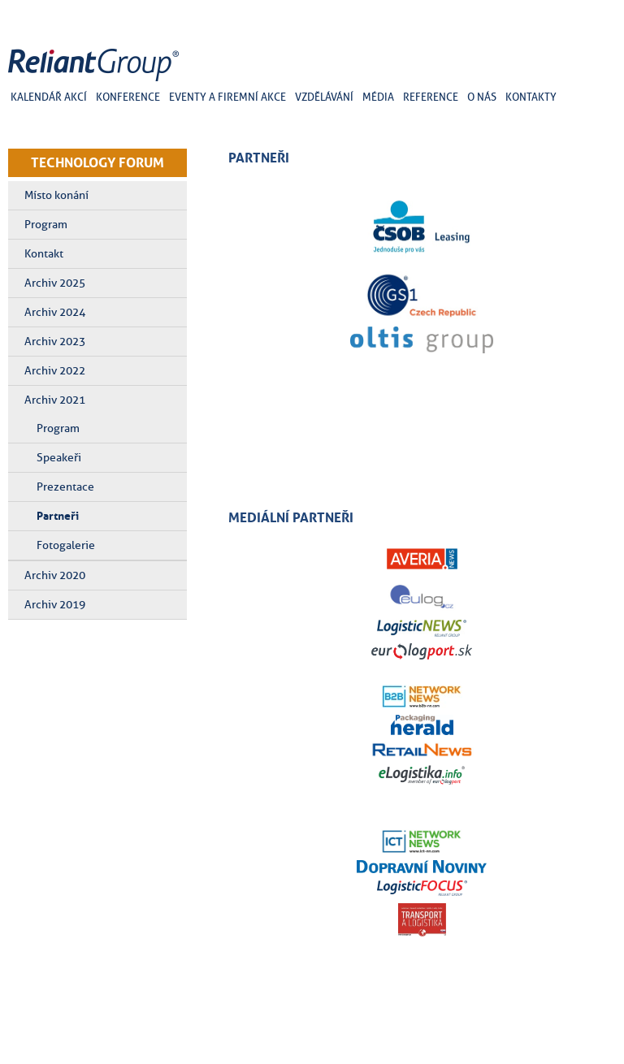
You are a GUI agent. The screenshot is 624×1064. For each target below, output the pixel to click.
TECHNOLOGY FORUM (97, 162)
